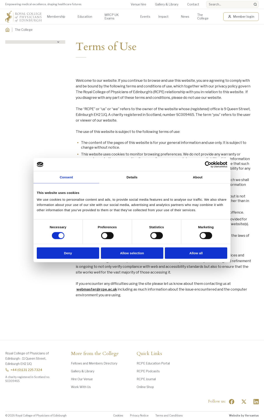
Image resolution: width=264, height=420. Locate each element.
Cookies (118, 415)
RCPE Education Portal (153, 363)
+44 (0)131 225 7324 (23, 370)
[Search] (255, 4)
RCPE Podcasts (148, 371)
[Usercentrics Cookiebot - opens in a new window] (208, 164)
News (185, 16)
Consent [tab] (66, 177)
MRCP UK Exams (111, 16)
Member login (241, 16)
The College (203, 16)
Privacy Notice (139, 415)
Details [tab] (132, 177)
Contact (193, 4)
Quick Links (149, 354)
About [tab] (197, 177)
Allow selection (132, 253)
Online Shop (145, 387)
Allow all (196, 253)
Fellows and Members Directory (94, 363)
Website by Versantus (244, 415)
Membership (56, 16)
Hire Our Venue (82, 379)
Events (145, 16)
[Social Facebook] (231, 401)
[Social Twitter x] (243, 401)
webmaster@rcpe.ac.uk (96, 289)
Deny (68, 253)
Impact (163, 16)
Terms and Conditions (169, 415)
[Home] (7, 29)
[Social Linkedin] (256, 401)
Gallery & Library (166, 4)
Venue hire (138, 4)
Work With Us (81, 387)
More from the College (95, 354)
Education (84, 16)
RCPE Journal (146, 379)
